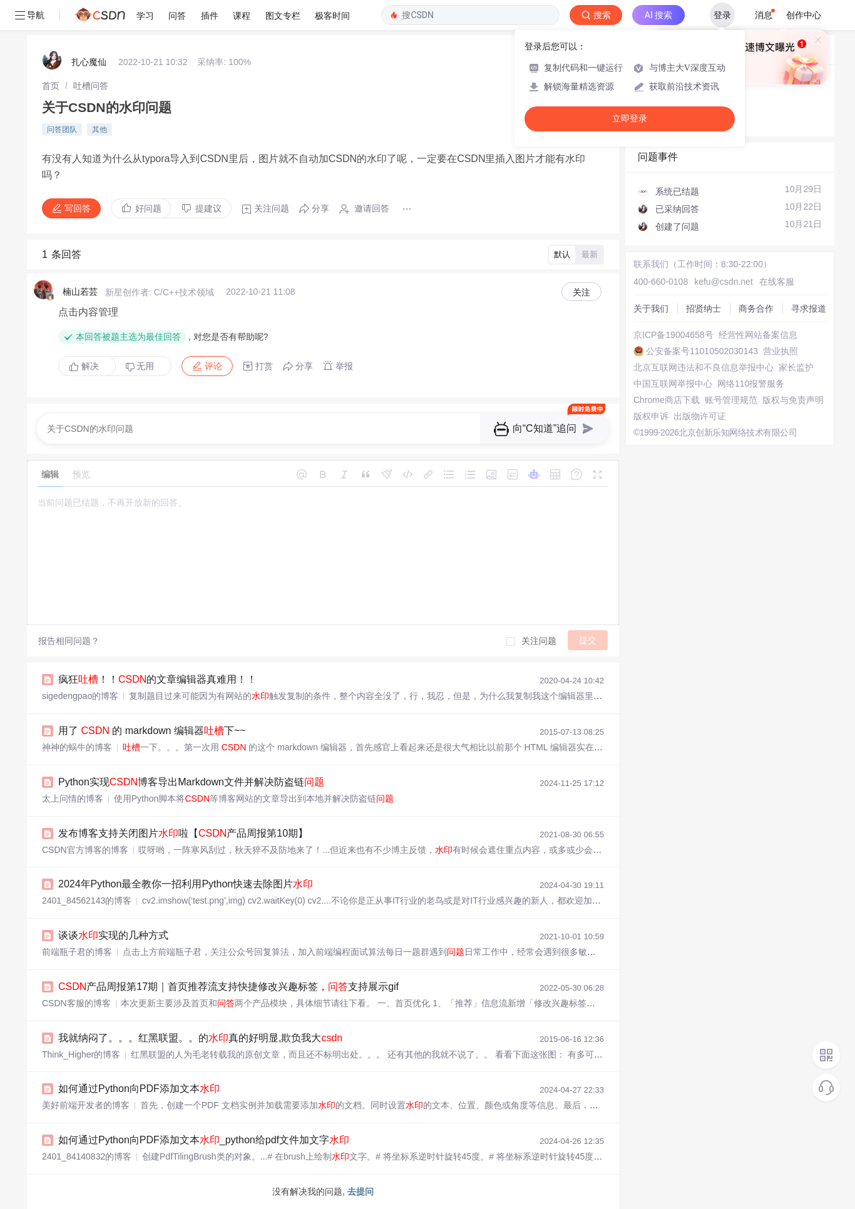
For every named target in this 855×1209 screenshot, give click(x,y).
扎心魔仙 (88, 62)
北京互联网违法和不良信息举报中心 (703, 367)
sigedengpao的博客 (80, 696)
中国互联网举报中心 (672, 384)
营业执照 (780, 351)
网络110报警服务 (750, 384)
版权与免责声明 (793, 400)
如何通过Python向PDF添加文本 (139, 1088)
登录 (722, 15)
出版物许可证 (699, 416)
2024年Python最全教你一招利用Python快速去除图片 (185, 884)
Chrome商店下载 (666, 400)
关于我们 (650, 309)
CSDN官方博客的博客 (85, 850)
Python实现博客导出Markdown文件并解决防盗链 (191, 782)
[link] (50, 86)
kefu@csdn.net (723, 282)
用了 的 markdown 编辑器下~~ (152, 730)
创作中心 (803, 15)
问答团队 (62, 129)
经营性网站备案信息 (758, 335)
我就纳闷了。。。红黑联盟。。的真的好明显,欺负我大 (200, 1038)
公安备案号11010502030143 (702, 351)
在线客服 (776, 282)
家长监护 (796, 367)
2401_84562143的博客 (86, 900)
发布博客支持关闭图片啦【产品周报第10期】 (183, 833)
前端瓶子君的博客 (77, 952)
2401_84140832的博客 (86, 1156)
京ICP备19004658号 (673, 335)
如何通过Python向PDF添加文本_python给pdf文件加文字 (203, 1140)
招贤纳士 (703, 309)
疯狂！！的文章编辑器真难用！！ (157, 679)
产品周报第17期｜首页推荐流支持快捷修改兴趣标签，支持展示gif (228, 986)
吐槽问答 (90, 86)
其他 (99, 129)
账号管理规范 (731, 400)
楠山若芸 (80, 292)
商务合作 (756, 309)
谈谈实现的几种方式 (113, 935)
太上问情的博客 (72, 798)
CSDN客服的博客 (76, 1003)
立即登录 (629, 118)
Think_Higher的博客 (81, 1054)
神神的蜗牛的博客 (77, 747)
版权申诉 (650, 416)
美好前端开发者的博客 (86, 1105)
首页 (50, 86)
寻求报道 (808, 309)
